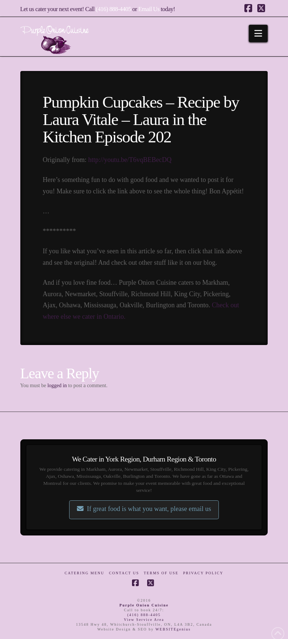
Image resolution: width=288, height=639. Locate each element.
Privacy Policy (203, 573)
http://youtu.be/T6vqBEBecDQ (130, 159)
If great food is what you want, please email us (144, 509)
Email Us (148, 9)
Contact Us (124, 573)
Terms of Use (161, 573)
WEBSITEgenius (172, 629)
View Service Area (144, 620)
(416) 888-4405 (113, 9)
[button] (258, 33)
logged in (57, 385)
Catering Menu (84, 573)
